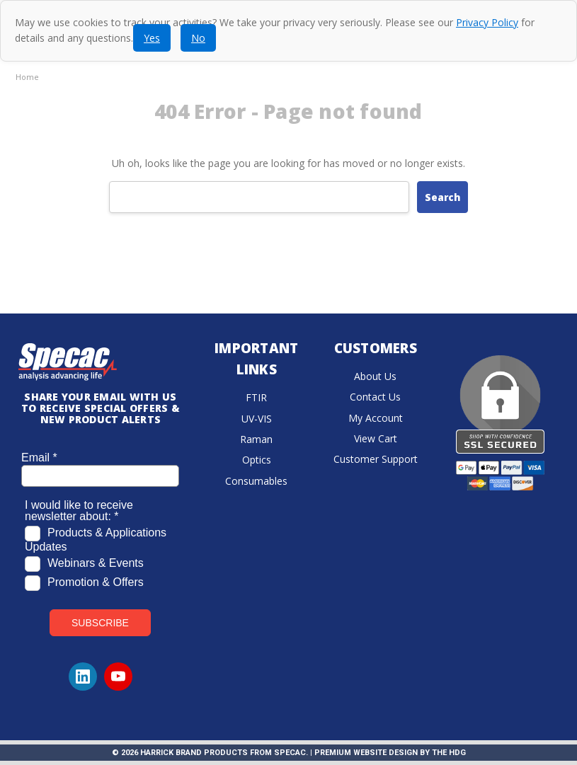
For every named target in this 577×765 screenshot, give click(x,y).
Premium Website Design (366, 752)
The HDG (449, 752)
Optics (256, 459)
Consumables (256, 481)
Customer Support (375, 459)
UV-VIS (256, 418)
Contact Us (375, 396)
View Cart (375, 438)
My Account (375, 418)
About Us (375, 376)
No (198, 38)
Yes (152, 38)
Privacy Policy (487, 22)
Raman (256, 439)
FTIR (256, 397)
